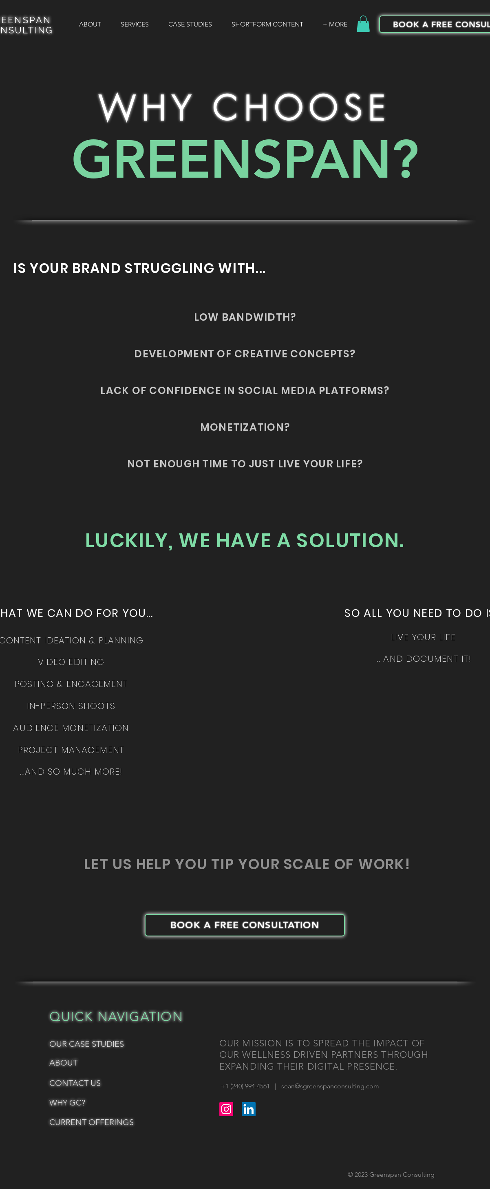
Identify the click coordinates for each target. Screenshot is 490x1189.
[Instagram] (226, 1109)
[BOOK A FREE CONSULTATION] (245, 925)
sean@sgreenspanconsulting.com (330, 1086)
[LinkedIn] (249, 1109)
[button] (363, 23)
